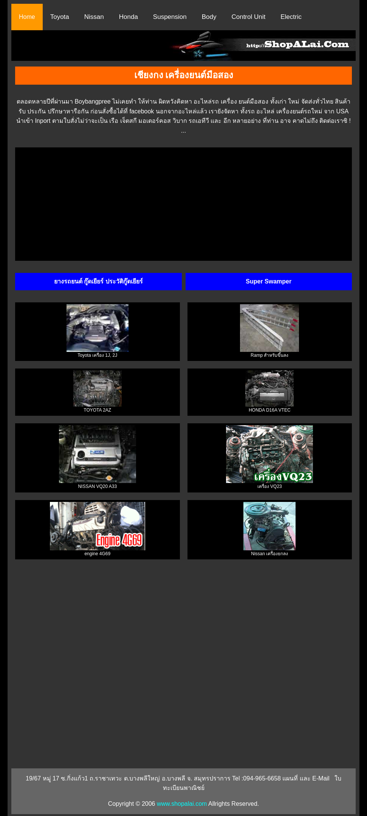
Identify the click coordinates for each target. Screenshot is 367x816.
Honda (128, 16)
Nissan (94, 16)
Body (209, 16)
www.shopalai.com (182, 804)
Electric (291, 16)
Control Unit (248, 16)
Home (27, 17)
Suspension (170, 16)
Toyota (59, 16)
